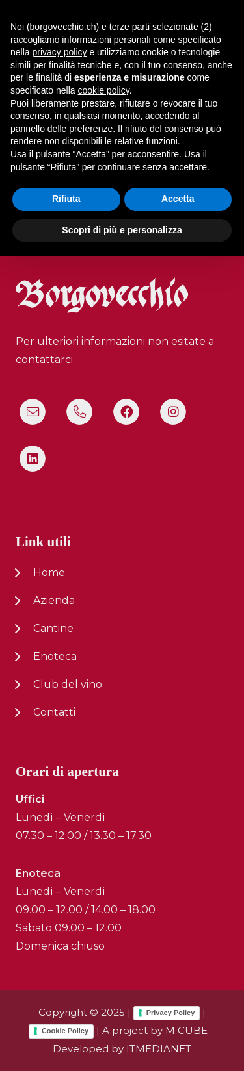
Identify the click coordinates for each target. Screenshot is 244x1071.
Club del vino (67, 684)
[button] (226, 26)
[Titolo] (33, 412)
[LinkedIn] (33, 459)
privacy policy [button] (59, 867)
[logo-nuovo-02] (49, 26)
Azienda (54, 600)
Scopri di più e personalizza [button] (122, 1044)
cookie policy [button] (103, 905)
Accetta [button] (178, 1014)
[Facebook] (126, 412)
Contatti (54, 712)
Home (49, 572)
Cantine (53, 628)
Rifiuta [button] (66, 1014)
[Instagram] (173, 412)
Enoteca (55, 656)
